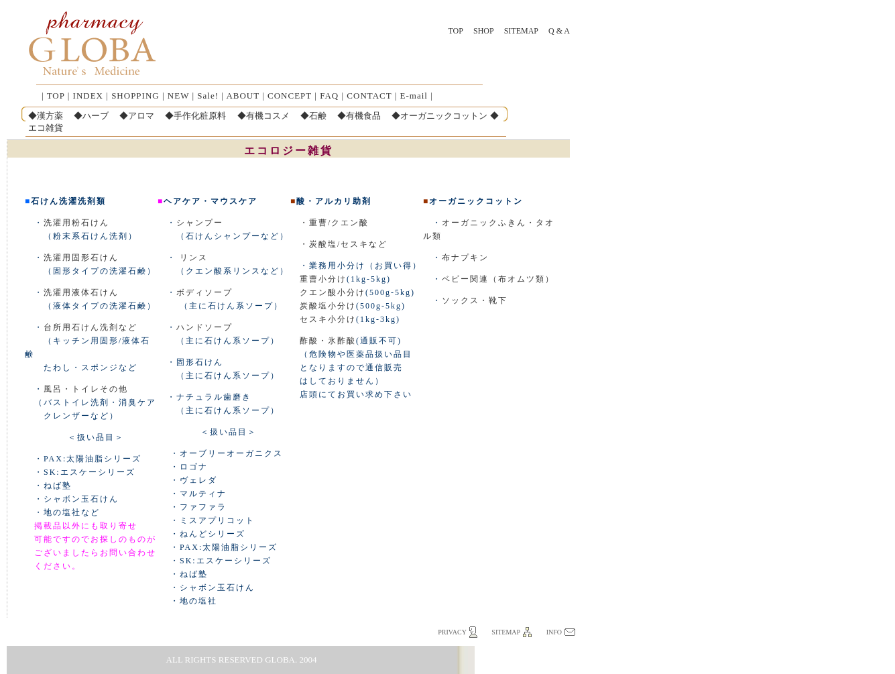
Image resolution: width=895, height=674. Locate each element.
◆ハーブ (91, 116)
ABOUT (242, 96)
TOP (456, 31)
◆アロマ (136, 116)
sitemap (505, 632)
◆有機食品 (359, 116)
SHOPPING (135, 96)
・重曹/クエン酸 (329, 222)
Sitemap (521, 31)
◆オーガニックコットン (439, 116)
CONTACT (369, 96)
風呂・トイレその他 (86, 389)
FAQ (329, 96)
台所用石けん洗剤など (90, 327)
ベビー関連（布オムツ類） (498, 279)
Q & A (559, 31)
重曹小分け (323, 279)
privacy (452, 632)
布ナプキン (465, 257)
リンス (194, 257)
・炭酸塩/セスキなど (338, 244)
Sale (206, 96)
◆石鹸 (313, 116)
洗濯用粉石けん (76, 222)
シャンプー (199, 222)
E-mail (414, 96)
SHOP (483, 31)
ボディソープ (204, 292)
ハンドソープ (204, 327)
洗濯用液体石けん (81, 292)
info (554, 632)
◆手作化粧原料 (195, 116)
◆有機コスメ (263, 116)
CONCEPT (289, 96)
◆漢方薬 (45, 116)
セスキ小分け (328, 319)
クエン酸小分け (332, 292)
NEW (178, 96)
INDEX (88, 96)
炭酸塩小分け (328, 306)
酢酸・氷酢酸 (328, 340)
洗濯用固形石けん (81, 257)
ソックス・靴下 (475, 300)
